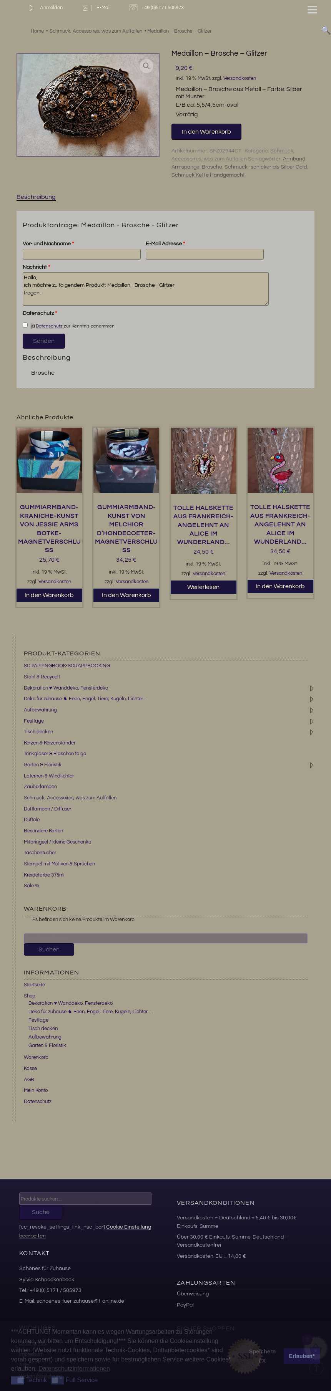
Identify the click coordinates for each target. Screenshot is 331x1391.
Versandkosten (239, 78)
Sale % (31, 885)
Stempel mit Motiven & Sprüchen (59, 864)
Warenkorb (36, 1057)
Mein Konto (36, 1090)
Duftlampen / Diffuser (47, 809)
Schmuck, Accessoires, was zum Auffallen (70, 798)
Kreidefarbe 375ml (44, 875)
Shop (29, 996)
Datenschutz (40, 313)
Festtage (34, 721)
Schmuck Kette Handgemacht (208, 175)
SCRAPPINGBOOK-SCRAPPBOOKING (67, 665)
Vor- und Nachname (48, 243)
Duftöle (32, 819)
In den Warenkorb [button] (49, 595)
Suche (41, 1212)
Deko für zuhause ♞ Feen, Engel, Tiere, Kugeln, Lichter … (90, 1011)
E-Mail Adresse (165, 243)
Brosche (212, 167)
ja (29, 326)
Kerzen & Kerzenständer (49, 743)
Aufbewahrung (40, 710)
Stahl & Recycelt (42, 677)
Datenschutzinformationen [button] (74, 1368)
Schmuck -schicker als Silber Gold (266, 167)
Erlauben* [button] (302, 1356)
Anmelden (44, 8)
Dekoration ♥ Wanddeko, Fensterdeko (66, 688)
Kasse (30, 1068)
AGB (29, 1079)
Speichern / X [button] (262, 1356)
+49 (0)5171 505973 (157, 8)
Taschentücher (40, 852)
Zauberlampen (40, 786)
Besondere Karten (43, 831)
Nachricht (36, 267)
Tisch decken (38, 731)
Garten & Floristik (43, 764)
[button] (146, 66)
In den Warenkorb (206, 132)
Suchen (49, 949)
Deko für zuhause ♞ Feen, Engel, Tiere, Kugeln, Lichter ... (86, 698)
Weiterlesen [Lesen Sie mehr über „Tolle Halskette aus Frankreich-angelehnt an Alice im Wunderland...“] (203, 587)
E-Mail (96, 8)
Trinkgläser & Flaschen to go (55, 753)
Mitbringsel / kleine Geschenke (57, 842)
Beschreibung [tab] (36, 197)
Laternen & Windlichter (49, 776)
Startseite (34, 984)
